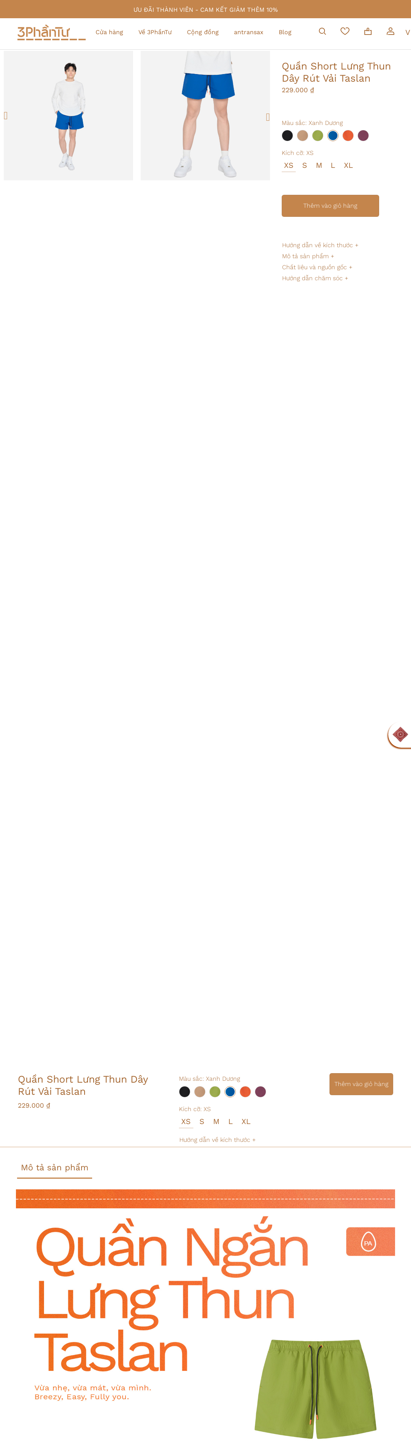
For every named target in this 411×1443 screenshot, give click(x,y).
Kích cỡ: (298, 152)
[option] (68, 115)
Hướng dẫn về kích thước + (320, 245)
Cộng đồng (203, 32)
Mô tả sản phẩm (54, 1167)
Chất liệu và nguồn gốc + (317, 267)
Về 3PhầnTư (155, 32)
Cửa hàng (109, 32)
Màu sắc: (312, 122)
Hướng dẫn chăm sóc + (315, 278)
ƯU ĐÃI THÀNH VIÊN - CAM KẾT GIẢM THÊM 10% (205, 9)
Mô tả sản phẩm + (308, 256)
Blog (285, 32)
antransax (249, 32)
